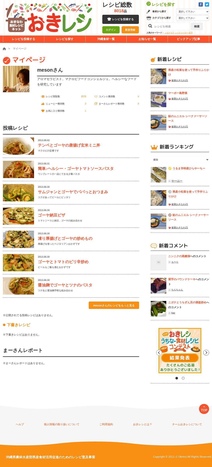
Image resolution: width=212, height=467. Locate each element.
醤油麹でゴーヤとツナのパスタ (65, 285)
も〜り (174, 262)
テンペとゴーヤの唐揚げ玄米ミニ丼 (69, 145)
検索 (197, 26)
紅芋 (191, 33)
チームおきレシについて (187, 424)
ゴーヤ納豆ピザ (51, 215)
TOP (204, 410)
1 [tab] (176, 378)
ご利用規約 (106, 424)
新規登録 (130, 30)
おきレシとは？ (142, 424)
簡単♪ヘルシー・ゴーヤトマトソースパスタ (76, 168)
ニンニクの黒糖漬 (179, 256)
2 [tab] (183, 378)
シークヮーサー (181, 33)
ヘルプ (20, 424)
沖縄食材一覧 (106, 39)
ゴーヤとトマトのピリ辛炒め (63, 262)
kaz (173, 312)
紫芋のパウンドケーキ (181, 279)
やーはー (177, 180)
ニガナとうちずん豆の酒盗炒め (187, 302)
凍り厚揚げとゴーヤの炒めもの (65, 238)
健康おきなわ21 (179, 80)
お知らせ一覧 (147, 39)
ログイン (111, 30)
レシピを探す (65, 39)
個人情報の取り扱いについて (61, 424)
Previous (154, 352)
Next (206, 352)
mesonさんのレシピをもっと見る (114, 305)
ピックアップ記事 (188, 39)
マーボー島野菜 (177, 93)
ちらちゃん (177, 289)
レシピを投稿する (123, 19)
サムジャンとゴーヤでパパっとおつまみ (73, 192)
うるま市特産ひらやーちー (189, 168)
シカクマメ (169, 33)
